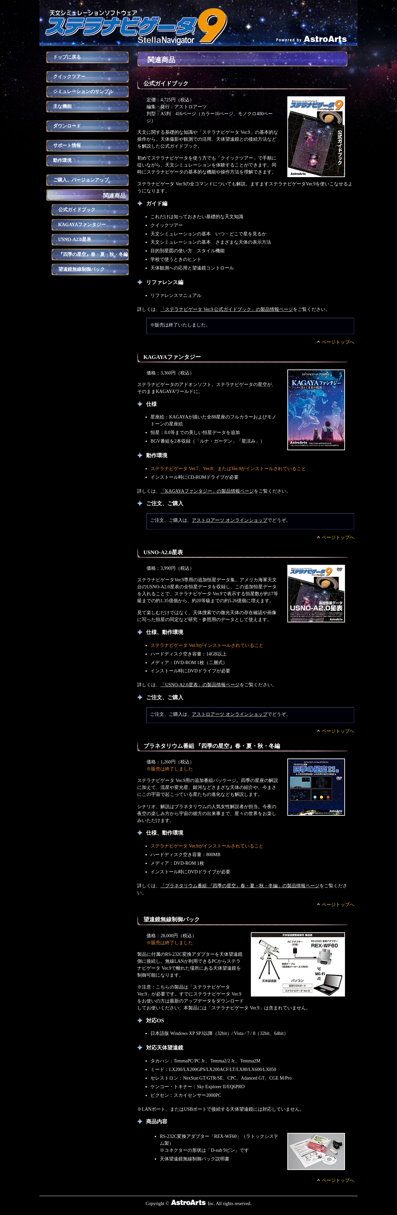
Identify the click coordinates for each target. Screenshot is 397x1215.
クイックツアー (69, 76)
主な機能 (62, 106)
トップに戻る (67, 57)
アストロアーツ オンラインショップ (229, 520)
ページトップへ (338, 342)
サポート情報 (67, 145)
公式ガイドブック (76, 209)
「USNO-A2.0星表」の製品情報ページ (199, 684)
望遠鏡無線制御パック (81, 269)
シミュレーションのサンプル (83, 91)
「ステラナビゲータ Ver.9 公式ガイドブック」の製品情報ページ (226, 309)
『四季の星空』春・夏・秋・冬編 (93, 254)
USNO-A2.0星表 (74, 239)
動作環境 (62, 160)
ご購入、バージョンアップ (81, 179)
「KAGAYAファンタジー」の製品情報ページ (207, 491)
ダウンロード (67, 125)
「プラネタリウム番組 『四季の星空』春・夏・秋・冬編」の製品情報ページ (239, 885)
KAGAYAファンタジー (82, 224)
